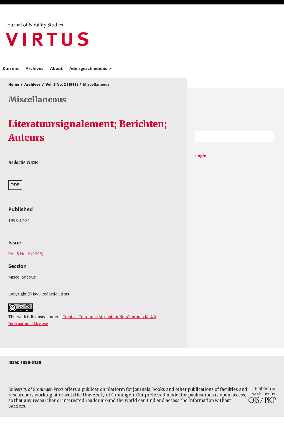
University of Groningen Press (211, 33)
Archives (34, 68)
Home (13, 84)
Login (201, 155)
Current (11, 68)
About (56, 68)
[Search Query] (227, 136)
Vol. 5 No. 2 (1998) (61, 84)
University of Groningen (235, 109)
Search (267, 136)
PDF (15, 185)
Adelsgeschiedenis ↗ (90, 68)
